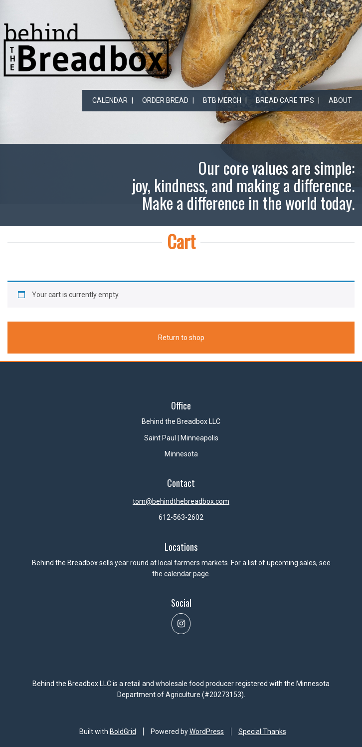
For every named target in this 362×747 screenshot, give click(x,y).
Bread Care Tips (285, 100)
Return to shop (181, 339)
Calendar (110, 100)
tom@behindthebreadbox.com (181, 501)
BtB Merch (222, 100)
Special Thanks (262, 732)
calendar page (186, 574)
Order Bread (165, 100)
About (340, 100)
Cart (181, 241)
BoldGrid (123, 732)
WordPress (206, 732)
